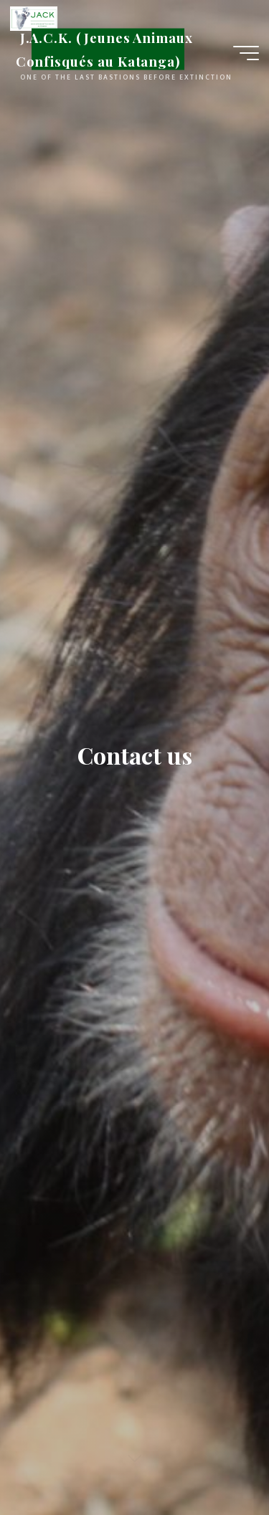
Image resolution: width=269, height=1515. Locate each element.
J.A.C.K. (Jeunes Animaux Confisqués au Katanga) (104, 49)
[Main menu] (246, 53)
